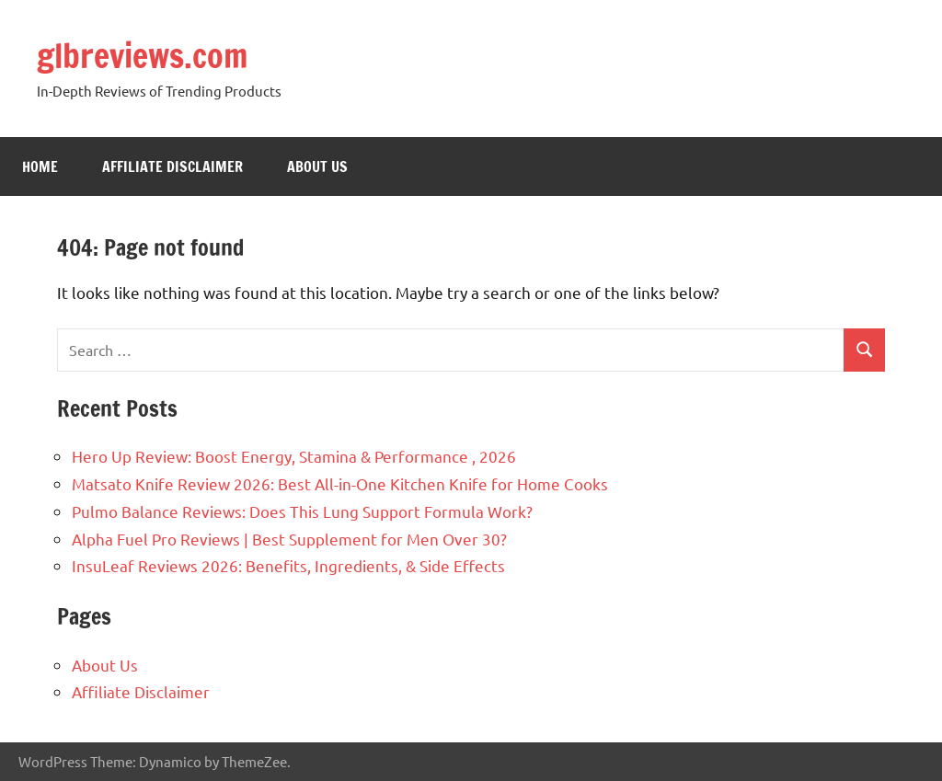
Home (40, 166)
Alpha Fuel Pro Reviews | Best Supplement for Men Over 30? (289, 538)
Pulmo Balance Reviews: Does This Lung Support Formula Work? (302, 511)
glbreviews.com (142, 55)
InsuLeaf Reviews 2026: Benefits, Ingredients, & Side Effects (288, 565)
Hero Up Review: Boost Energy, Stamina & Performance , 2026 (294, 455)
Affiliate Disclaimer (172, 166)
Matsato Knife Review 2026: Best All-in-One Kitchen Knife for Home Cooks (340, 483)
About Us (317, 166)
